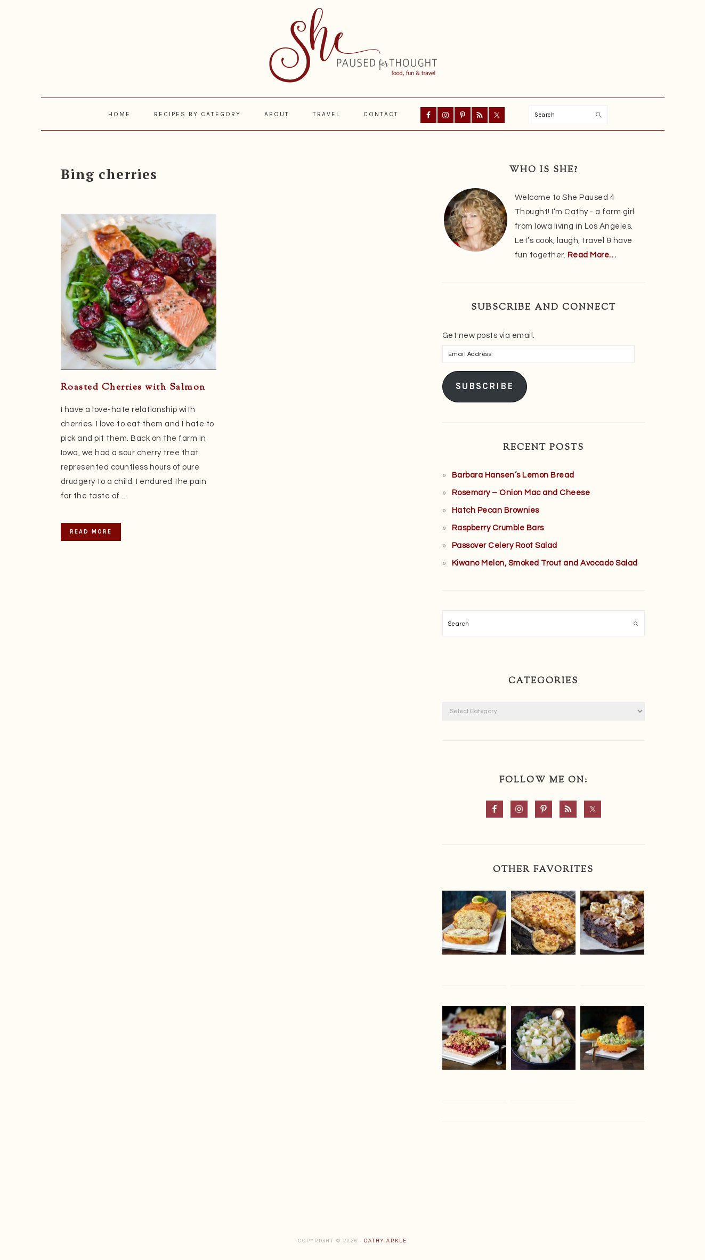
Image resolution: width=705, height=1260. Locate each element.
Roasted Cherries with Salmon (133, 387)
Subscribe (485, 386)
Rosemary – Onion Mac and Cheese (521, 493)
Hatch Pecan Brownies (495, 510)
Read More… (592, 255)
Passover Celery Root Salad (504, 546)
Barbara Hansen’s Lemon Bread (513, 475)
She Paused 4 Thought (353, 45)
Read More (91, 531)
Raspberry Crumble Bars (498, 528)
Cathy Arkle (385, 1241)
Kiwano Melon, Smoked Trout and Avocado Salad (545, 563)
